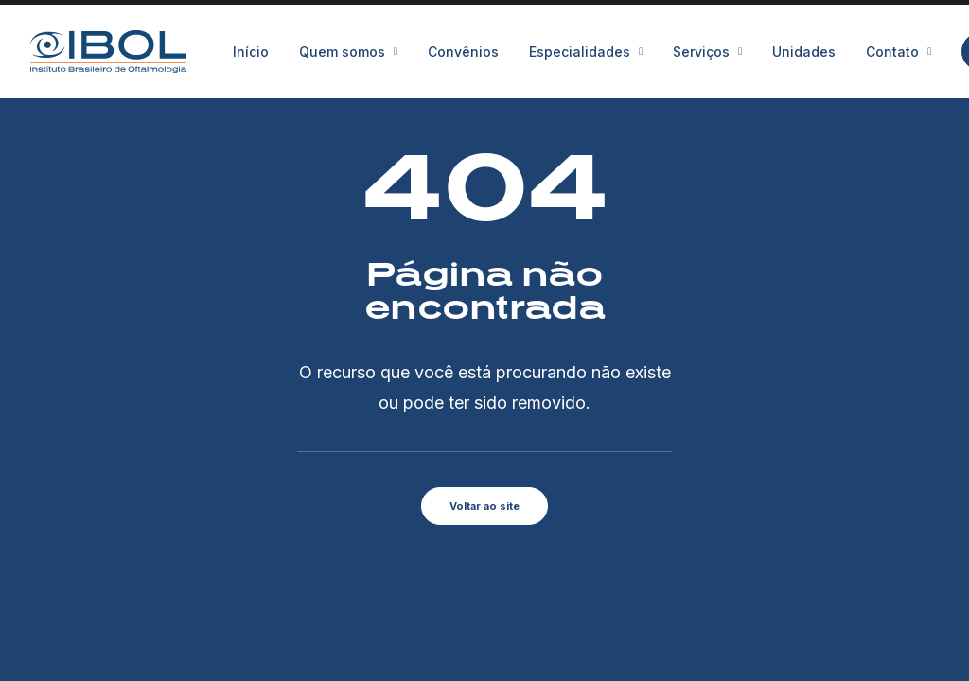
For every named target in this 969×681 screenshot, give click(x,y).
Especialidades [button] (586, 52)
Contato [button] (898, 52)
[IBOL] (108, 51)
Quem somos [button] (348, 52)
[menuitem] (257, 51)
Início (251, 52)
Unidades (804, 52)
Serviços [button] (707, 52)
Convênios (463, 52)
